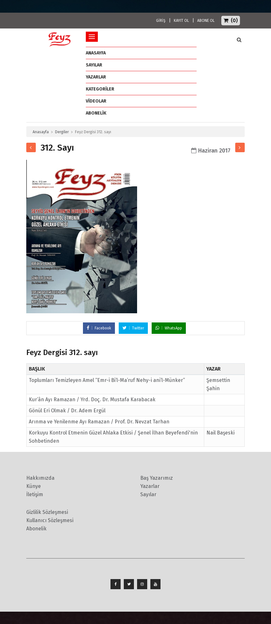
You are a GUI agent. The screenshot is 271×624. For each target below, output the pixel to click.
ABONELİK (96, 113)
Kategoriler (100, 89)
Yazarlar (96, 77)
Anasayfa (41, 132)
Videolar (96, 101)
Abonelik (36, 529)
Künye (33, 486)
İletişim (34, 494)
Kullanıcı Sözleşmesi (49, 520)
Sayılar (94, 65)
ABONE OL (206, 20)
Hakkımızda (40, 478)
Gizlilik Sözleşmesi (47, 512)
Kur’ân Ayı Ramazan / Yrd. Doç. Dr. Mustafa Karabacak (92, 399)
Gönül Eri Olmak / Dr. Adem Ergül (67, 411)
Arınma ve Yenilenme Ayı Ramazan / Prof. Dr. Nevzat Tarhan (99, 422)
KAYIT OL (181, 20)
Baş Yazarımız (156, 478)
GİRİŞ (161, 20)
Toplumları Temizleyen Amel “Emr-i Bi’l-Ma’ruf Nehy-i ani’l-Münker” (107, 380)
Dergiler (62, 132)
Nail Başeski (220, 433)
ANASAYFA (96, 53)
